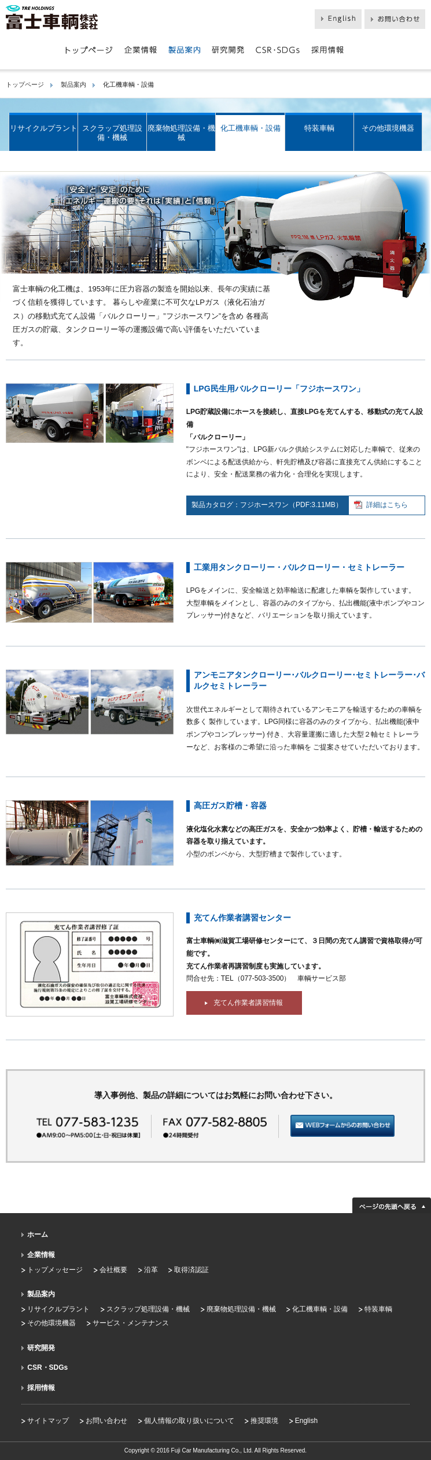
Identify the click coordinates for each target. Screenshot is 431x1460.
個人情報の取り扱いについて (189, 1421)
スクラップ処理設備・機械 (112, 133)
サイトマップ (48, 1421)
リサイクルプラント (44, 128)
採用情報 (41, 1388)
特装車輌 (319, 128)
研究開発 (41, 1348)
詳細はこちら (380, 505)
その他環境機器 (388, 128)
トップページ (25, 84)
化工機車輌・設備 (250, 128)
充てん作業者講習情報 (244, 1003)
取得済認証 (191, 1270)
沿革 (151, 1270)
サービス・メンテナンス (131, 1323)
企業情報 (41, 1255)
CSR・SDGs (47, 1367)
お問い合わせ (106, 1421)
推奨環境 (264, 1421)
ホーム (37, 1234)
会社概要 (113, 1270)
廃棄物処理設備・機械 (181, 133)
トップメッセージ (55, 1270)
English (306, 1421)
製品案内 (73, 84)
